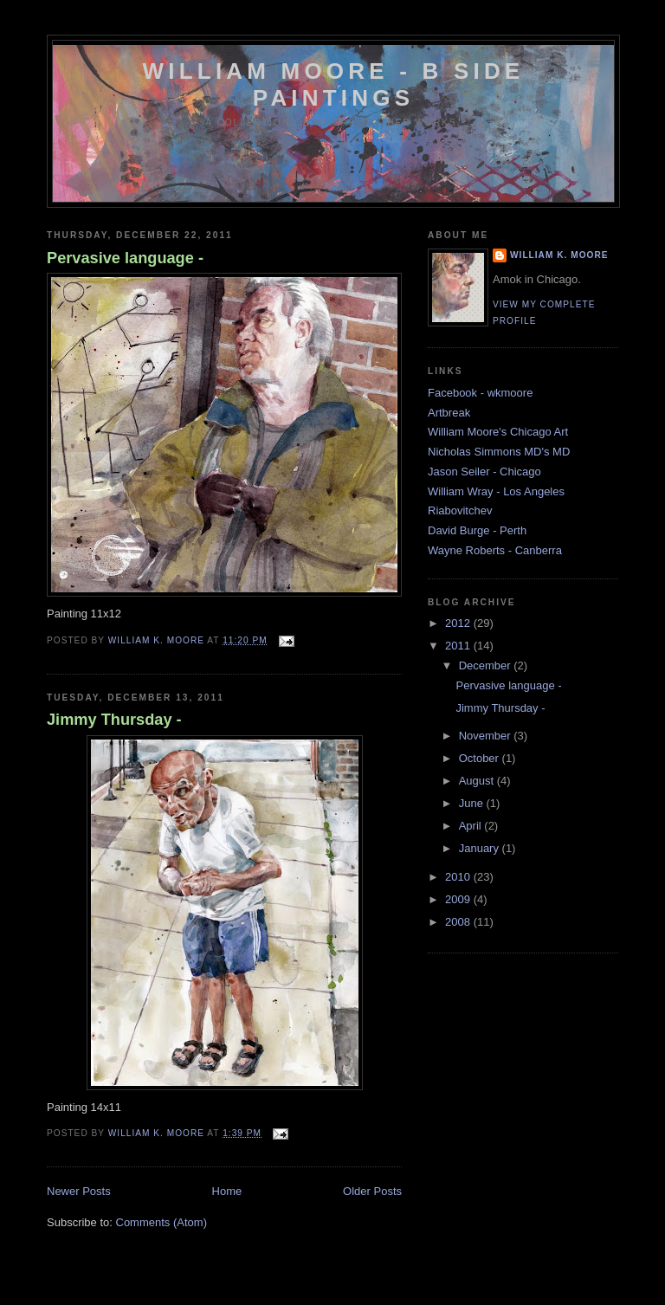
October (480, 758)
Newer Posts (79, 1191)
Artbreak (449, 412)
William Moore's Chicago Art (498, 431)
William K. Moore (559, 255)
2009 (459, 899)
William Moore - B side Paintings (334, 84)
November (486, 735)
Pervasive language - (125, 258)
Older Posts (372, 1191)
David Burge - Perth (477, 530)
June (473, 803)
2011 (459, 645)
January (480, 848)
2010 (459, 876)
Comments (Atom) (161, 1222)
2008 (459, 921)
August (478, 780)
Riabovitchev (460, 510)
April (472, 825)
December (486, 665)
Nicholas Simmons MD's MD (499, 451)
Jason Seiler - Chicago (484, 471)
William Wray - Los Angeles (496, 491)
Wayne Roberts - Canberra (495, 550)
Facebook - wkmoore (480, 392)
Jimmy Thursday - (114, 719)
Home (227, 1191)
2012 (459, 623)
